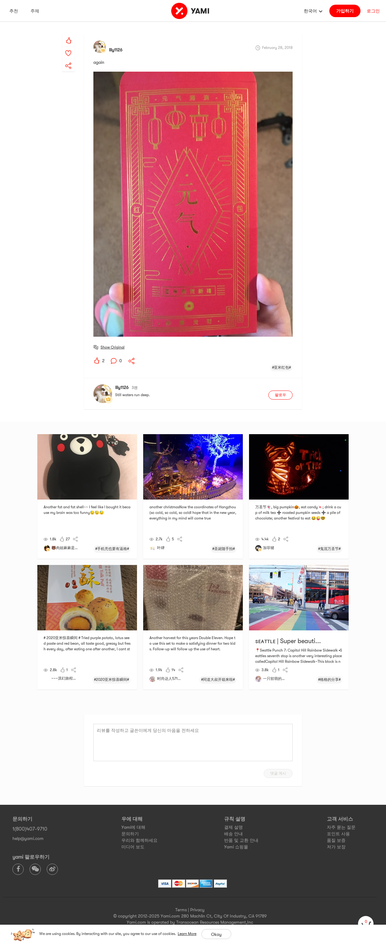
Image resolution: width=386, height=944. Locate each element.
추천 (13, 10)
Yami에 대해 (133, 827)
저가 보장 (336, 846)
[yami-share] (68, 59)
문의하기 (130, 833)
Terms (181, 909)
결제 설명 (233, 827)
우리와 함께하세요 (139, 840)
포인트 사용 (338, 833)
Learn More (187, 934)
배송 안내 (233, 833)
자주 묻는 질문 (341, 827)
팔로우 (280, 395)
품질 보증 (336, 840)
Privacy (197, 909)
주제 (35, 10)
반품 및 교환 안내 (241, 840)
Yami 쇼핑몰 (236, 846)
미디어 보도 (132, 846)
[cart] (366, 924)
